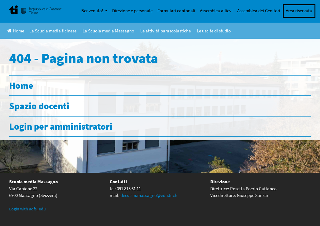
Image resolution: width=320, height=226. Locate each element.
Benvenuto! (92, 10)
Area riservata (299, 10)
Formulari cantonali (176, 10)
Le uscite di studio (214, 31)
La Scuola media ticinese (52, 31)
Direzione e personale (132, 10)
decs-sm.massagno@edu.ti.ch (148, 195)
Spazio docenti (39, 106)
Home (15, 31)
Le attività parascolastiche (165, 31)
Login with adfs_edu (27, 209)
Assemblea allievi (216, 10)
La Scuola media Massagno (108, 31)
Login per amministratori (60, 126)
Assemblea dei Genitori (258, 10)
